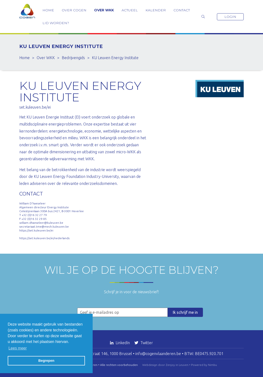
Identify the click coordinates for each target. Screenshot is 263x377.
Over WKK (104, 10)
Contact (181, 10)
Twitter (143, 343)
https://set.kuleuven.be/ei (36, 230)
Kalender (155, 10)
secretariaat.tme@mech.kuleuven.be (44, 226)
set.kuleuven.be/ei (35, 107)
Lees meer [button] (17, 348)
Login (230, 16)
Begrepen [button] (46, 361)
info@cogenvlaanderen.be (158, 353)
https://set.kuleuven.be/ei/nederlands (44, 238)
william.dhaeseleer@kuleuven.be (41, 222)
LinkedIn (120, 343)
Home (48, 10)
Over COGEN (74, 10)
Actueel (130, 10)
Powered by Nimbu (204, 364)
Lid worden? (55, 23)
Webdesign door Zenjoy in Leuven (165, 364)
